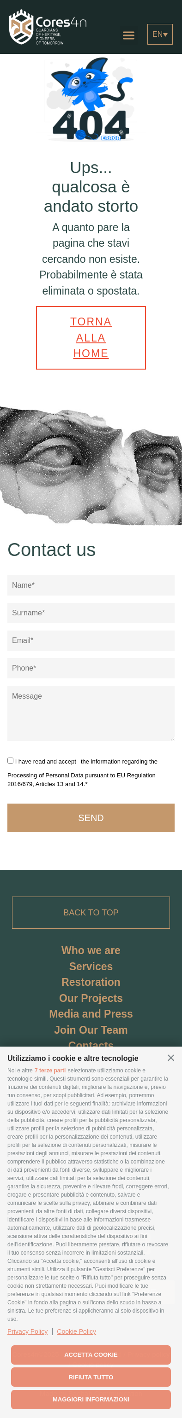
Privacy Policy (27, 1331)
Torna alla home (91, 337)
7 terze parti (50, 1070)
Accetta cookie (91, 1354)
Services (91, 966)
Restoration (91, 982)
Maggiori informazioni (91, 1399)
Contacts (91, 1046)
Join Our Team (90, 1030)
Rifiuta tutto (91, 1377)
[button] (171, 1057)
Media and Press (91, 1014)
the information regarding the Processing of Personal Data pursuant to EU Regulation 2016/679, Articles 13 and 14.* (82, 772)
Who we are (91, 950)
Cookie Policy (76, 1331)
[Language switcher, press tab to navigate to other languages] (160, 34)
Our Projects (91, 998)
